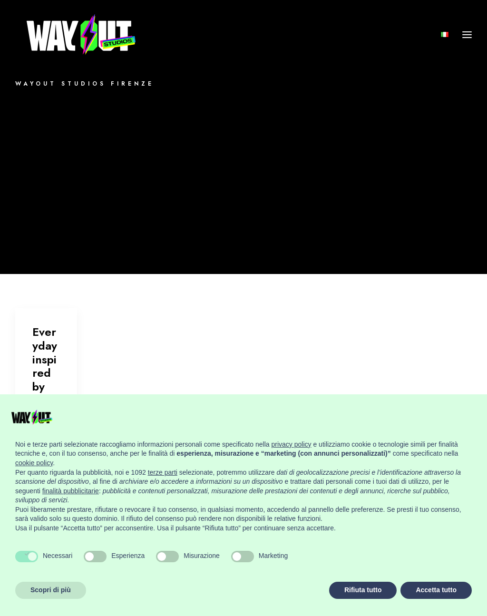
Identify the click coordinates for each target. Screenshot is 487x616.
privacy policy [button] (292, 444)
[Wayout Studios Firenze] (82, 42)
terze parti (162, 472)
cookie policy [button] (34, 463)
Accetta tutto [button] (436, 590)
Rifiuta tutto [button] (363, 590)
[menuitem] (447, 42)
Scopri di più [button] (50, 590)
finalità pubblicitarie (70, 491)
